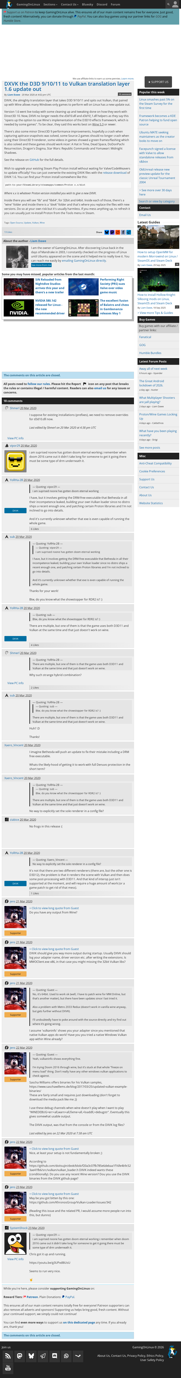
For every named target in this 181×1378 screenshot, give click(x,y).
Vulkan (35, 222)
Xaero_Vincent (14, 745)
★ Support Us (158, 82)
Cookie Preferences (152, 471)
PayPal (80, 16)
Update (27, 222)
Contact (144, 208)
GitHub (34, 160)
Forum (115, 4)
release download (115, 173)
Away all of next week (153, 369)
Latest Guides (149, 222)
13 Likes (8, 232)
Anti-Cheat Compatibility (155, 463)
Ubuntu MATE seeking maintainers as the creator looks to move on (157, 136)
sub (12, 537)
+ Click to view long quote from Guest (54, 908)
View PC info (15, 438)
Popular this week (152, 92)
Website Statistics (151, 503)
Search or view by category (157, 201)
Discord (102, 4)
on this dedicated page (79, 1322)
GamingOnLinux (28, 4)
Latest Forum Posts (153, 361)
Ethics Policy (155, 1356)
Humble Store (12, 21)
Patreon (30, 1297)
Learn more (127, 78)
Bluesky (87, 4)
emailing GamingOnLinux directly (84, 261)
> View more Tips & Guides (155, 313)
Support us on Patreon (19, 12)
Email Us (145, 215)
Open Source (16, 222)
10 (177, 264)
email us (100, 388)
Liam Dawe (13, 94)
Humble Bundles (150, 353)
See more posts (149, 448)
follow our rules (39, 384)
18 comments (125, 94)
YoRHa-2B (16, 480)
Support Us (146, 479)
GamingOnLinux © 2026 (148, 1347)
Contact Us (69, 4)
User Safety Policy (152, 1360)
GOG (159, 16)
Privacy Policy (136, 1356)
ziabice (14, 820)
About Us (145, 495)
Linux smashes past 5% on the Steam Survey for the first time (156, 103)
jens (12, 901)
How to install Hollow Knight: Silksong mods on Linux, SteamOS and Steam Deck (158, 297)
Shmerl (14, 408)
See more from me (41, 265)
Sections (50, 4)
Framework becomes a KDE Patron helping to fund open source (158, 120)
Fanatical (145, 337)
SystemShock (19, 1228)
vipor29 (15, 446)
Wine (42, 222)
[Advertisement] (90, 50)
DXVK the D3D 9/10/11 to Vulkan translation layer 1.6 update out (67, 86)
